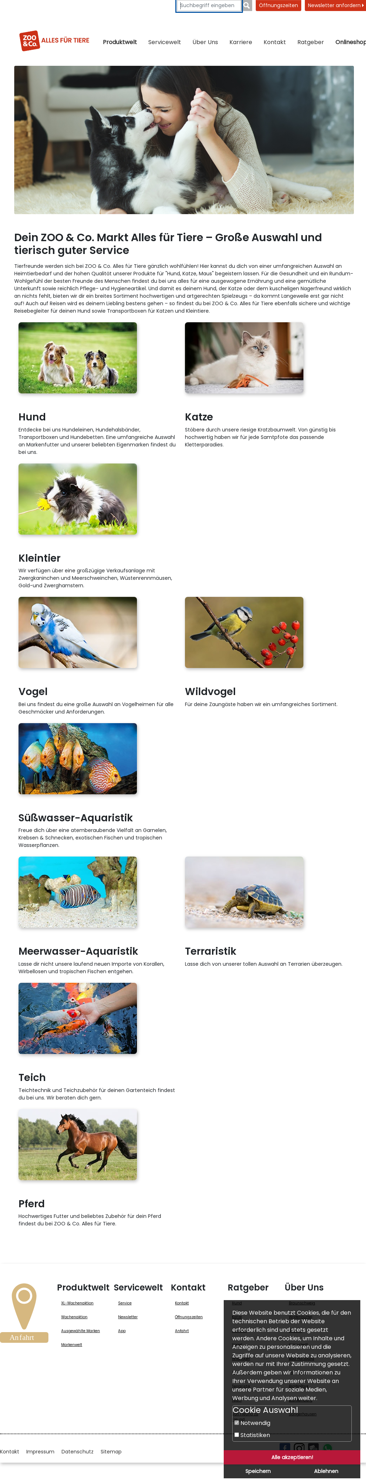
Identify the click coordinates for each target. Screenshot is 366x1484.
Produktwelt (120, 42)
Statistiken (252, 1435)
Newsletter (128, 1317)
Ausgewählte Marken (80, 1331)
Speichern (258, 1471)
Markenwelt (71, 1344)
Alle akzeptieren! (292, 1457)
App (122, 1331)
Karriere (240, 42)
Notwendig (252, 1423)
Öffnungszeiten (278, 5)
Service (125, 1303)
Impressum (40, 1451)
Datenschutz (78, 1451)
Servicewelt (164, 42)
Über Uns (205, 42)
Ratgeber (310, 42)
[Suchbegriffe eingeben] (209, 5)
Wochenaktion (74, 1317)
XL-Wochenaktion (77, 1303)
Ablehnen (326, 1471)
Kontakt (275, 42)
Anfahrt (182, 1331)
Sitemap (111, 1451)
